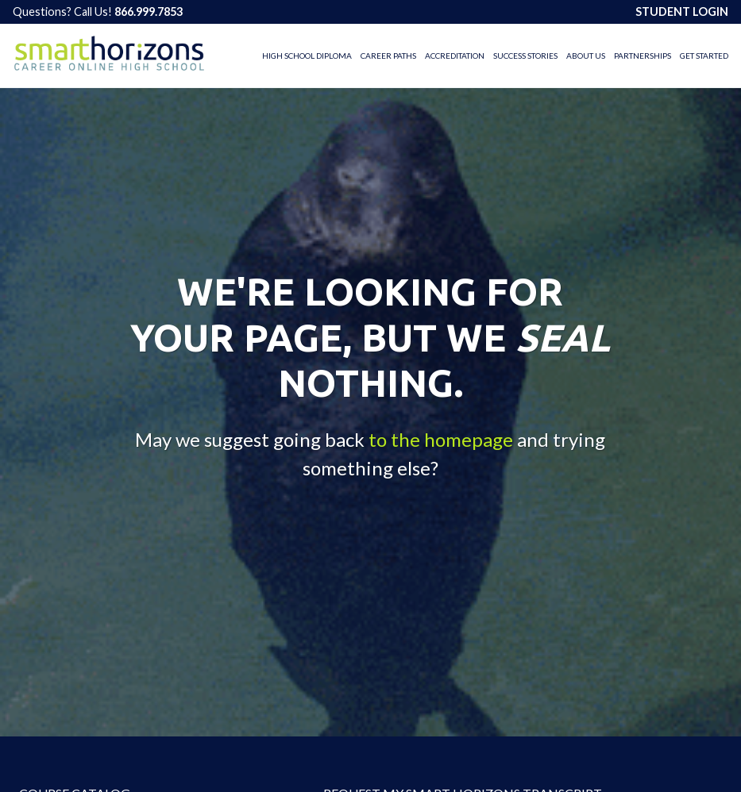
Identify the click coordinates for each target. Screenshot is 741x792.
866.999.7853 (148, 11)
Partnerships (642, 55)
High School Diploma (307, 55)
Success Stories (525, 55)
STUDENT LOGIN (681, 11)
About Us (585, 55)
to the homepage (441, 438)
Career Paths (388, 55)
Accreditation (454, 55)
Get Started (704, 55)
